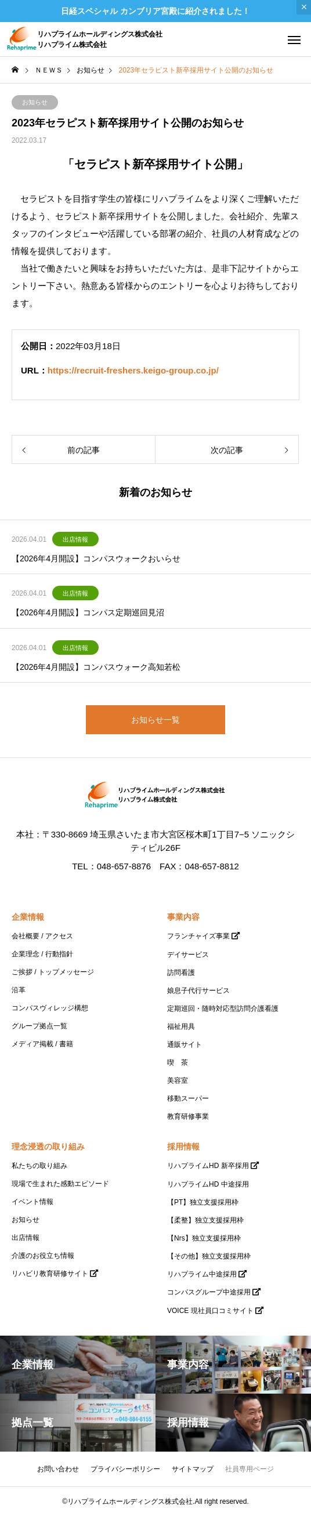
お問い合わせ (58, 1469)
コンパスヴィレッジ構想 (50, 1008)
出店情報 (75, 539)
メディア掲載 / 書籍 (42, 1044)
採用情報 (183, 1146)
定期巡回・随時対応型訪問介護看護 (223, 1008)
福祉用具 (181, 1026)
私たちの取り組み (39, 1166)
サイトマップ (193, 1469)
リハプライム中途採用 (202, 1274)
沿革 (19, 990)
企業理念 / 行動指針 (42, 954)
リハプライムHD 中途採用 (208, 1184)
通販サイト (184, 1044)
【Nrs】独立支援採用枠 (204, 1238)
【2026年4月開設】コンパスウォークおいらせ (96, 558)
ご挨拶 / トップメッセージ (53, 972)
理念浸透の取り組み (48, 1146)
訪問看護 (181, 973)
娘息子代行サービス (198, 991)
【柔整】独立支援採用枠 (205, 1220)
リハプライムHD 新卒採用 (208, 1166)
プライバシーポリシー (125, 1469)
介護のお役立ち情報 (43, 1256)
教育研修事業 (188, 1116)
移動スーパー (188, 1098)
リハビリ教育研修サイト (50, 1274)
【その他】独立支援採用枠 (209, 1256)
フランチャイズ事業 (198, 936)
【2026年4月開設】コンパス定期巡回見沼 (88, 612)
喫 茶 (177, 1062)
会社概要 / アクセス (42, 936)
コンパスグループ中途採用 (209, 1292)
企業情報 (28, 917)
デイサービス (188, 955)
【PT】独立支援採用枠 (202, 1202)
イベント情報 (32, 1202)
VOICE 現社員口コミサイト (210, 1311)
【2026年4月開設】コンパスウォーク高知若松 (96, 667)
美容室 (177, 1080)
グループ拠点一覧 (39, 1026)
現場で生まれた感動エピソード (60, 1184)
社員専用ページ (249, 1469)
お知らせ (35, 102)
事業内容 (183, 917)
